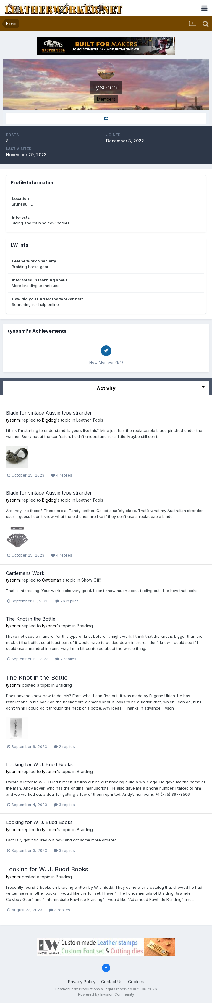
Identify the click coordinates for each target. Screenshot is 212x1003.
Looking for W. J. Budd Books (39, 764)
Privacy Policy (82, 981)
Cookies (136, 981)
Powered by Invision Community (106, 994)
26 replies (67, 600)
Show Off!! (91, 580)
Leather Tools (89, 420)
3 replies (64, 804)
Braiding (85, 625)
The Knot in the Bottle (30, 619)
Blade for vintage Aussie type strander (49, 413)
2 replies (65, 658)
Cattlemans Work (25, 573)
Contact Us (111, 981)
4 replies (61, 475)
